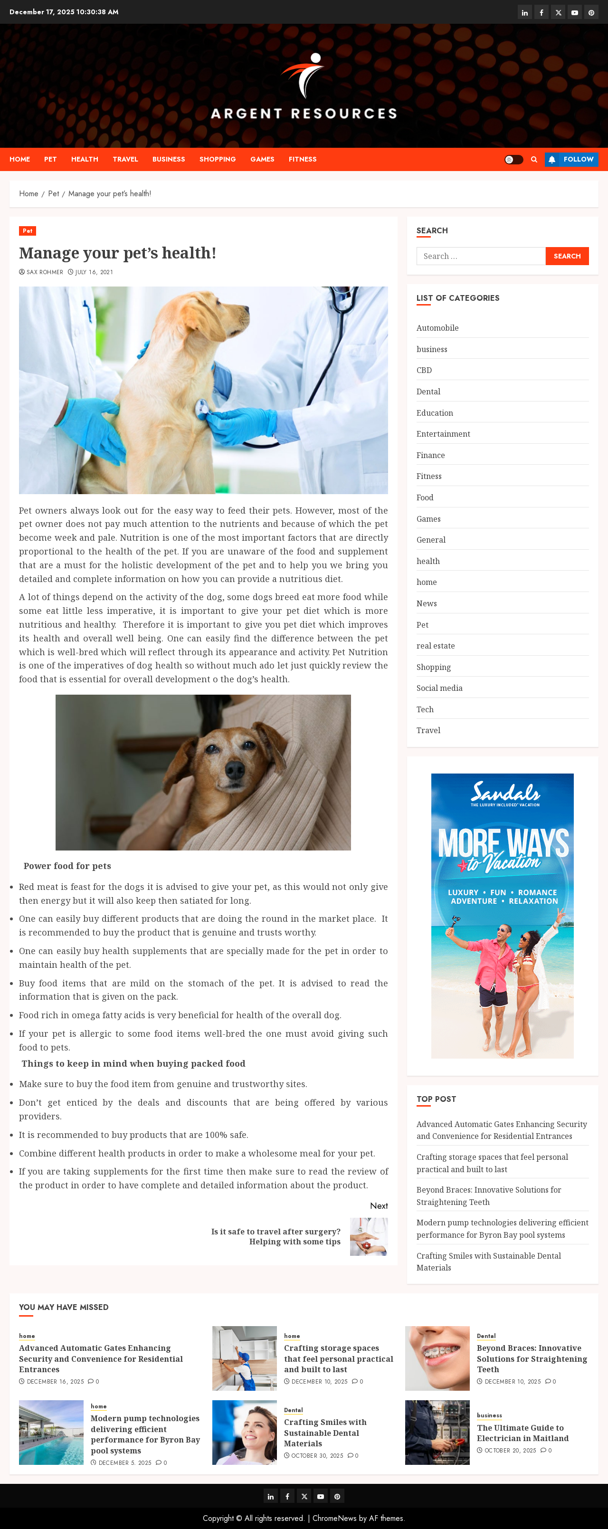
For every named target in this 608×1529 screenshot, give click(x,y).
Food (425, 497)
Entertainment (443, 434)
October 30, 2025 (317, 1456)
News (427, 603)
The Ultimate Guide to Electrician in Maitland (523, 1433)
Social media (440, 688)
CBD (424, 370)
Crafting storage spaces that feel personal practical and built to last (338, 1359)
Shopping (218, 159)
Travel (125, 159)
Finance (431, 455)
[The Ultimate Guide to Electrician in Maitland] (437, 1432)
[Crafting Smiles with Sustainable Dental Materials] (244, 1432)
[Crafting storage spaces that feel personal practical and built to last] (244, 1358)
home (20, 159)
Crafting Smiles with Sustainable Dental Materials (325, 1433)
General (431, 540)
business (168, 159)
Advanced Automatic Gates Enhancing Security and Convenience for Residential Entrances (502, 1130)
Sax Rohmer (45, 273)
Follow (569, 160)
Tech (425, 709)
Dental (428, 391)
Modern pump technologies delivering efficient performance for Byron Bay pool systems (145, 1434)
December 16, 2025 (55, 1382)
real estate (436, 645)
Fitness (303, 159)
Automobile (438, 328)
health (84, 159)
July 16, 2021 (94, 273)
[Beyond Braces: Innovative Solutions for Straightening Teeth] (437, 1358)
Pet (50, 159)
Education (435, 413)
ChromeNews (335, 1518)
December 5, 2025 (125, 1463)
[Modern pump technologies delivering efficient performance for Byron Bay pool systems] (51, 1432)
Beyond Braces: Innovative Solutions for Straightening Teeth (532, 1359)
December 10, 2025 (319, 1382)
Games (262, 159)
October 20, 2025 (510, 1451)
